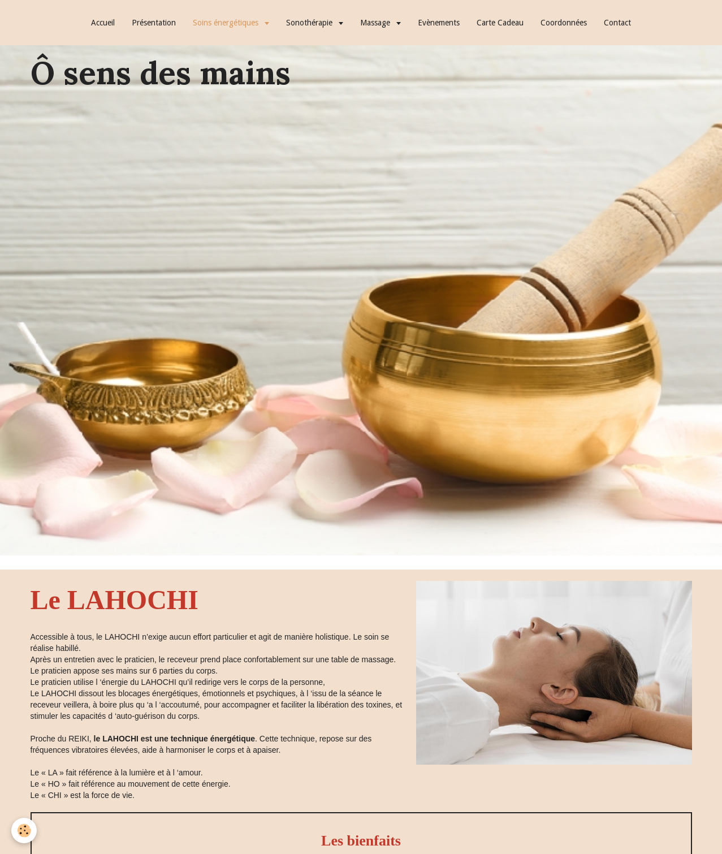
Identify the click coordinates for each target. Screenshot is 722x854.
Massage (376, 22)
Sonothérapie (310, 22)
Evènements (439, 22)
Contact (617, 22)
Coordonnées (564, 22)
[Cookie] (24, 830)
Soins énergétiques (227, 22)
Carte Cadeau (500, 22)
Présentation (154, 22)
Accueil (103, 22)
